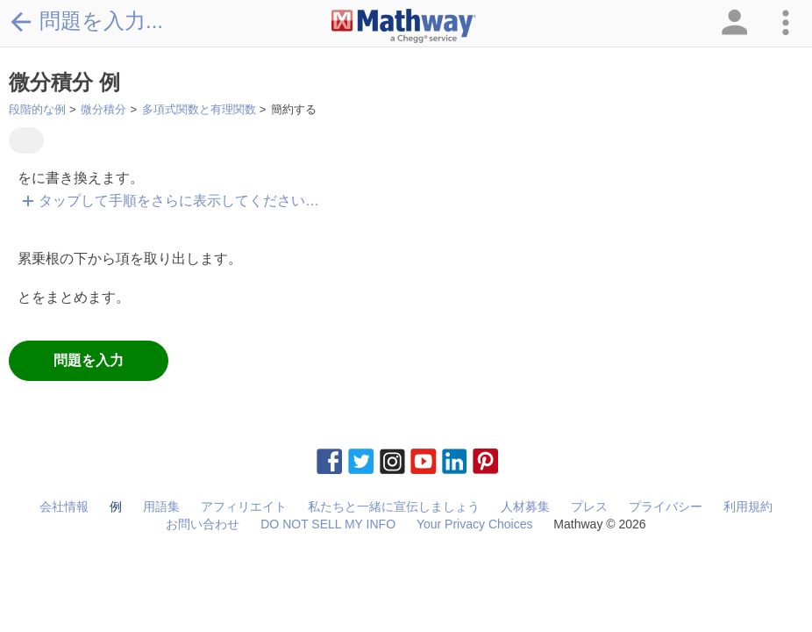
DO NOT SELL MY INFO (327, 524)
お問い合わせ (202, 524)
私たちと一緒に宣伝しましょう (394, 506)
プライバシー (665, 506)
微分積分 (103, 109)
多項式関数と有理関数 (199, 109)
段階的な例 (37, 109)
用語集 (161, 506)
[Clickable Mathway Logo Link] (403, 26)
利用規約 (748, 506)
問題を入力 (88, 360)
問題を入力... (86, 21)
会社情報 (64, 506)
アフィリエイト (244, 506)
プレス (589, 506)
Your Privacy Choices (475, 524)
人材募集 (525, 506)
